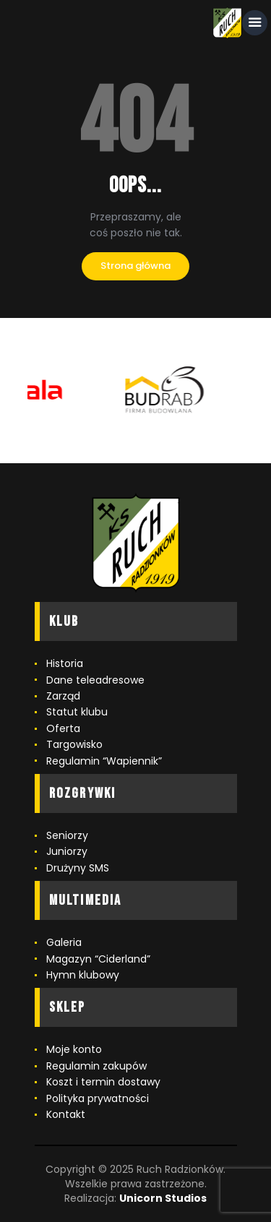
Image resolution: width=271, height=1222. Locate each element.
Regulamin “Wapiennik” (104, 761)
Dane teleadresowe (95, 680)
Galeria (64, 942)
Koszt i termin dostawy (103, 1082)
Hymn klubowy (82, 975)
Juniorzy (66, 851)
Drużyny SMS (77, 868)
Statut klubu (77, 712)
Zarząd (63, 696)
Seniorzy (67, 835)
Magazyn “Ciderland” (98, 959)
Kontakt (65, 1114)
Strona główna (135, 265)
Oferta (63, 728)
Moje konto (74, 1049)
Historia (64, 663)
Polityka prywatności (97, 1098)
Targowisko (74, 744)
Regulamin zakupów (96, 1066)
